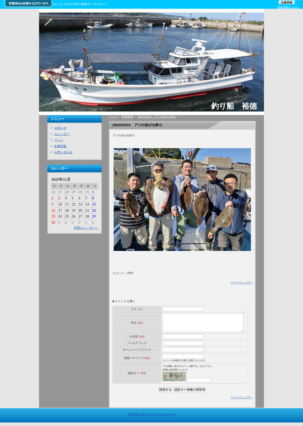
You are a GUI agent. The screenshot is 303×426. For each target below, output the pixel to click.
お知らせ (60, 128)
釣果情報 (127, 116)
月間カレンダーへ (86, 228)
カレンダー (62, 134)
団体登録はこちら (287, 7)
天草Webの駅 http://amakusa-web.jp (151, 418)
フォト (58, 140)
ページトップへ (241, 282)
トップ (113, 116)
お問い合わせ (63, 152)
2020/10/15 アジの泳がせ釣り (157, 116)
